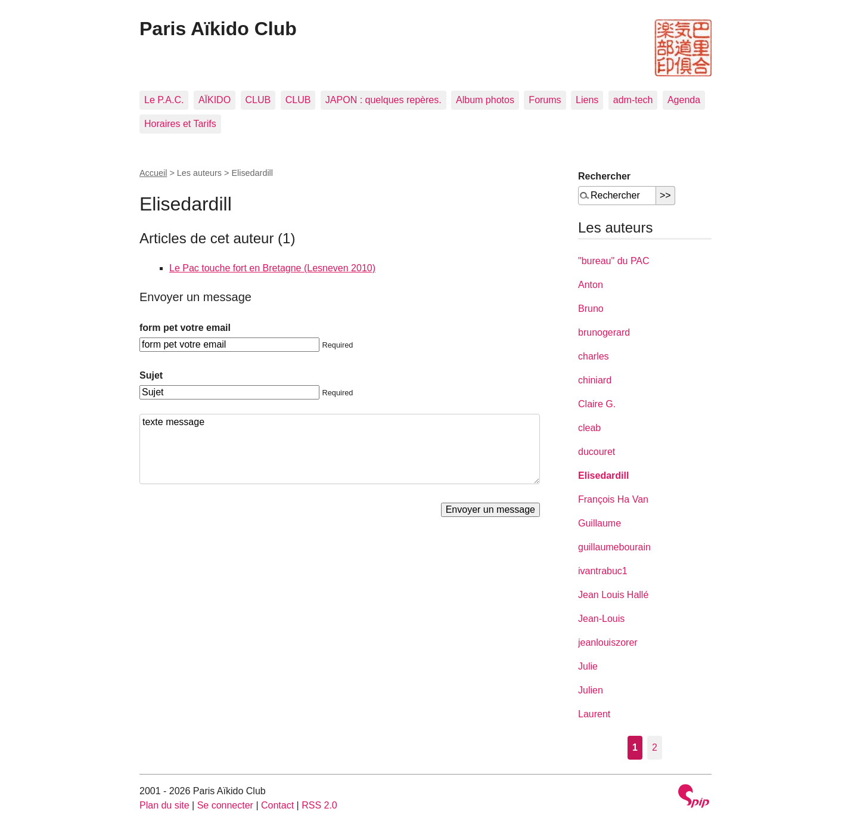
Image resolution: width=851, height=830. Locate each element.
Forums (545, 100)
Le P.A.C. (164, 100)
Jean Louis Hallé (613, 595)
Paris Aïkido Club (218, 28)
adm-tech (633, 100)
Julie (588, 666)
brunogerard (604, 332)
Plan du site (164, 805)
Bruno (591, 308)
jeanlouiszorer (608, 642)
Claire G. (597, 404)
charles (593, 356)
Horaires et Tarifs (180, 124)
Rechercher (604, 176)
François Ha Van (613, 499)
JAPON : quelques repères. (383, 100)
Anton (590, 285)
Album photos (485, 100)
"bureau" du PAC (614, 261)
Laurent (594, 714)
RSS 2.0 (319, 805)
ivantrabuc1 (603, 571)
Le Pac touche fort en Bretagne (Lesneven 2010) (272, 268)
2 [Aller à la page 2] (654, 747)
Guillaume (599, 523)
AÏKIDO (214, 100)
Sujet (151, 375)
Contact (277, 805)
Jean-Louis (601, 619)
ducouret (596, 452)
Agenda (683, 100)
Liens (587, 100)
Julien (590, 690)
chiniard (594, 380)
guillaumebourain (614, 547)
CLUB (258, 100)
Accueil (153, 173)
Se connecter (225, 805)
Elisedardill (603, 475)
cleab (589, 428)
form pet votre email (185, 328)
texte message (339, 449)
